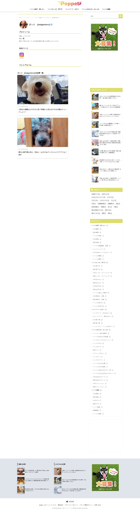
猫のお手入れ (98, 289)
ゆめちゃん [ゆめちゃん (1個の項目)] (105, 194)
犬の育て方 (98, 266)
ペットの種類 (98, 256)
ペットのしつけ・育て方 (55, 9)
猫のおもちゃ (98, 283)
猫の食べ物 (98, 323)
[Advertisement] (106, 68)
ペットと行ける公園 (100, 363)
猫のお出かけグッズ (100, 380)
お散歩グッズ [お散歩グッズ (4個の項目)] (96, 194)
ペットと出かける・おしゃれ (90, 9)
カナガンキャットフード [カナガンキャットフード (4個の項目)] (98, 197)
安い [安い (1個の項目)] (110, 207)
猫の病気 (97, 397)
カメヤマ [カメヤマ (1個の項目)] (110, 197)
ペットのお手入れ (100, 306)
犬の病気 (97, 394)
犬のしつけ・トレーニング (102, 273)
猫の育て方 (98, 269)
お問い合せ (97, 505)
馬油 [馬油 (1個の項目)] (110, 213)
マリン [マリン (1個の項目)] (113, 200)
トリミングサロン (100, 353)
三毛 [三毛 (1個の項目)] (93, 203)
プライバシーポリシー (71, 505)
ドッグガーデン (99, 360)
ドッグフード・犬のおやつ (102, 313)
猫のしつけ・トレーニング (102, 276)
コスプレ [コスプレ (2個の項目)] (95, 200)
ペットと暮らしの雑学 (101, 293)
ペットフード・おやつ (72, 9)
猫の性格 (97, 242)
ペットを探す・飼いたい (37, 9)
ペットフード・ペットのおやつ (104, 326)
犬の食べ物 (98, 320)
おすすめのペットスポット (102, 252)
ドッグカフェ (98, 347)
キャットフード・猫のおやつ (103, 316)
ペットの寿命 (98, 236)
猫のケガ (97, 404)
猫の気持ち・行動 (100, 299)
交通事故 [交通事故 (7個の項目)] (111, 203)
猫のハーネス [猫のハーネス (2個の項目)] (96, 213)
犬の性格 (97, 239)
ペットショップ (99, 249)
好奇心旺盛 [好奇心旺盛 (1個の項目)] (95, 207)
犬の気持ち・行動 (100, 296)
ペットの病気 (98, 414)
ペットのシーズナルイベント (103, 340)
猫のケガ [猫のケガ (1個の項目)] (108, 210)
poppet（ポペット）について (47, 505)
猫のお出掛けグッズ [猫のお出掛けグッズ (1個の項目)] (97, 210)
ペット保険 (98, 407)
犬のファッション (100, 383)
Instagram (21, 58)
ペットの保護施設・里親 (102, 246)
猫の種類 (97, 232)
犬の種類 (97, 229)
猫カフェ (97, 350)
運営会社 (60, 505)
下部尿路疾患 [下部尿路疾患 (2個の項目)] (102, 203)
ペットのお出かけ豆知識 (102, 337)
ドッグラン (98, 357)
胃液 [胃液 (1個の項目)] (104, 213)
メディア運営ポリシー (86, 505)
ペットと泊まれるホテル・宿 (103, 370)
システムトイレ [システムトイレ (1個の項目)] (104, 200)
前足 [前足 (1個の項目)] (118, 203)
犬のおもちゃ (98, 279)
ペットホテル (98, 343)
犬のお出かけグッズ (100, 377)
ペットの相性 (98, 259)
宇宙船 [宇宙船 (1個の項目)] (103, 207)
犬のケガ (97, 400)
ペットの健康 (106, 9)
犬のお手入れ (98, 286)
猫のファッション (100, 387)
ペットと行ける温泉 (100, 367)
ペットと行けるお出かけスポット (104, 373)
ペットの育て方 (99, 303)
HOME (70, 501)
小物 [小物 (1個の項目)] (116, 207)
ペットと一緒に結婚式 (101, 333)
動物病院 (97, 410)
